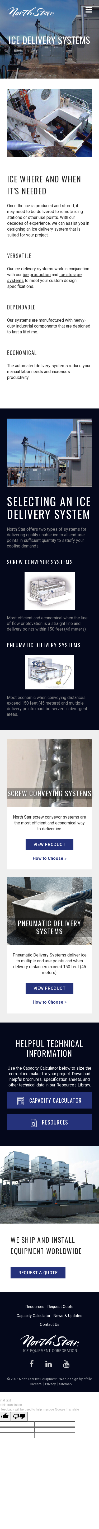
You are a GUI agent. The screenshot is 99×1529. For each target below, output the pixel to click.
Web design (68, 1379)
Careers (35, 1384)
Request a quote (38, 1272)
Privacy (50, 1384)
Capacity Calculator (49, 1100)
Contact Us (49, 1324)
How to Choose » (50, 858)
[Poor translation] (19, 1416)
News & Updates (68, 1315)
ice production (37, 274)
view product (50, 844)
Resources (49, 1122)
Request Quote (60, 1306)
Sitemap (65, 1384)
